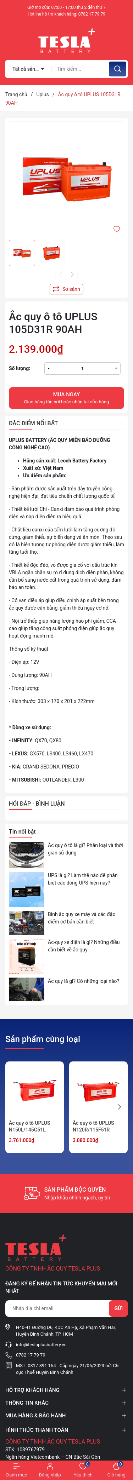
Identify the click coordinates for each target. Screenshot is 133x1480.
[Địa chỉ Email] (66, 1308)
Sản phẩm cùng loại (42, 1039)
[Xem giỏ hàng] (116, 1470)
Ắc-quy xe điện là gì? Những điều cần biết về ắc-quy (84, 945)
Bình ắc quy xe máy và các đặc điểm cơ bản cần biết (81, 918)
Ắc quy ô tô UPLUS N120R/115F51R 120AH (93, 1130)
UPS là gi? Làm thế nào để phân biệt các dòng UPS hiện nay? (83, 879)
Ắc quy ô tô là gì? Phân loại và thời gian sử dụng (85, 849)
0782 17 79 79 (91, 14)
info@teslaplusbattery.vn (41, 1344)
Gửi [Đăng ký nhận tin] (118, 1308)
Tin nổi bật (22, 831)
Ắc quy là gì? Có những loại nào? (83, 981)
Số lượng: (19, 368)
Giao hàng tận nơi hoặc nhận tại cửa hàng (66, 398)
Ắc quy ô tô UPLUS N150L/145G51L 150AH (29, 1130)
